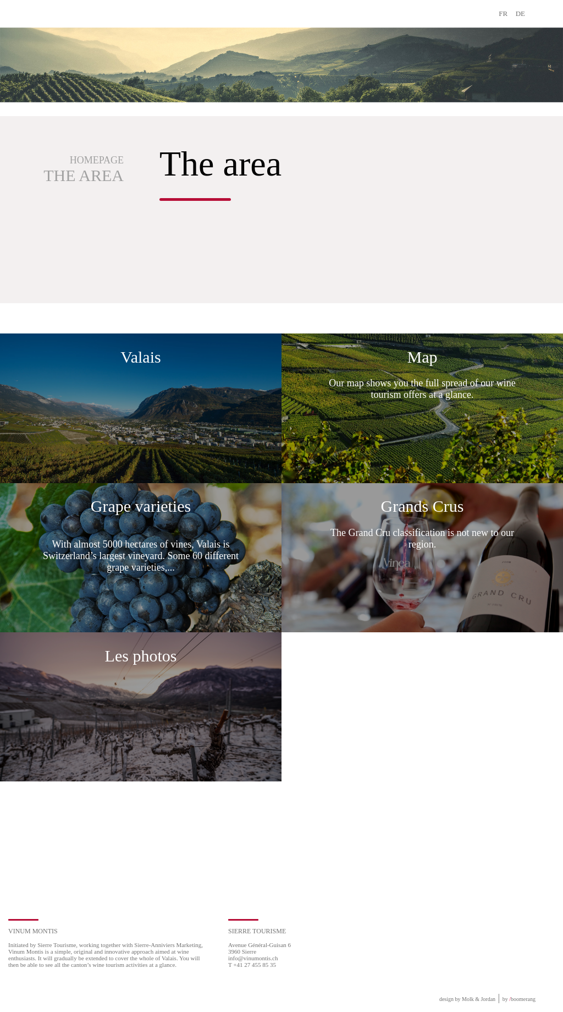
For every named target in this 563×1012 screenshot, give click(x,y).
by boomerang (519, 999)
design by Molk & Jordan (467, 999)
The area (83, 175)
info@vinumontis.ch (253, 958)
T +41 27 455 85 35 (252, 964)
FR (503, 13)
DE (520, 13)
